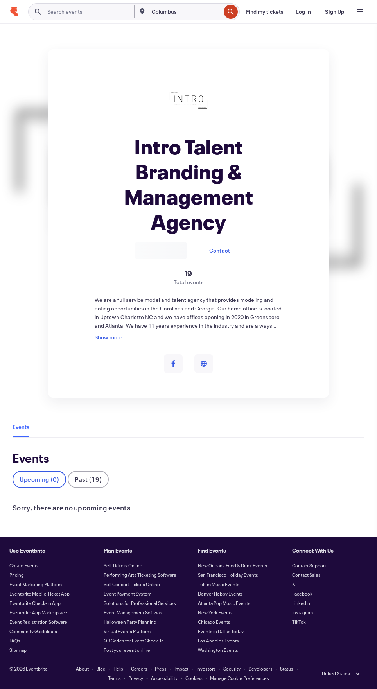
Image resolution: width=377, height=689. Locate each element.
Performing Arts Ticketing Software (140, 575)
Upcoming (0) (39, 479)
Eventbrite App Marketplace (38, 612)
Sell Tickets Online (123, 565)
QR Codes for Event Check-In (134, 640)
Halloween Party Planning (130, 622)
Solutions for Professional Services (140, 603)
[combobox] (185, 12)
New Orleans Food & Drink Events (232, 565)
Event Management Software (134, 612)
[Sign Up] (334, 12)
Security (232, 669)
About (82, 669)
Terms (114, 678)
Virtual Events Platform (127, 631)
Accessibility (164, 678)
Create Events (24, 565)
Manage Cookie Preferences (239, 678)
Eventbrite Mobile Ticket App (39, 593)
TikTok (299, 622)
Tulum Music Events (218, 584)
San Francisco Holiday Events (228, 575)
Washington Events (218, 650)
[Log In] (303, 12)
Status (286, 669)
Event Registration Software (38, 622)
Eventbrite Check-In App (35, 603)
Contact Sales (306, 575)
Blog (101, 669)
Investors (206, 669)
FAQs (14, 640)
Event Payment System (127, 593)
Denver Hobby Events (220, 593)
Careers (139, 669)
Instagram (302, 612)
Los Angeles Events (218, 640)
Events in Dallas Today (221, 631)
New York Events (215, 612)
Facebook (302, 593)
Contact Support (309, 565)
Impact (181, 669)
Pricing (16, 575)
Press (161, 669)
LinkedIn (301, 603)
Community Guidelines (33, 631)
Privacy (135, 678)
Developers (260, 669)
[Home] (14, 11)
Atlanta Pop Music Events (224, 603)
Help (118, 669)
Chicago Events (214, 622)
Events (21, 427)
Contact (219, 250)
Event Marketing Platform (35, 584)
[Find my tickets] (265, 12)
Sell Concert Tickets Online (132, 584)
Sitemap (18, 650)
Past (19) (88, 479)
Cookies (194, 678)
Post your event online (127, 650)
